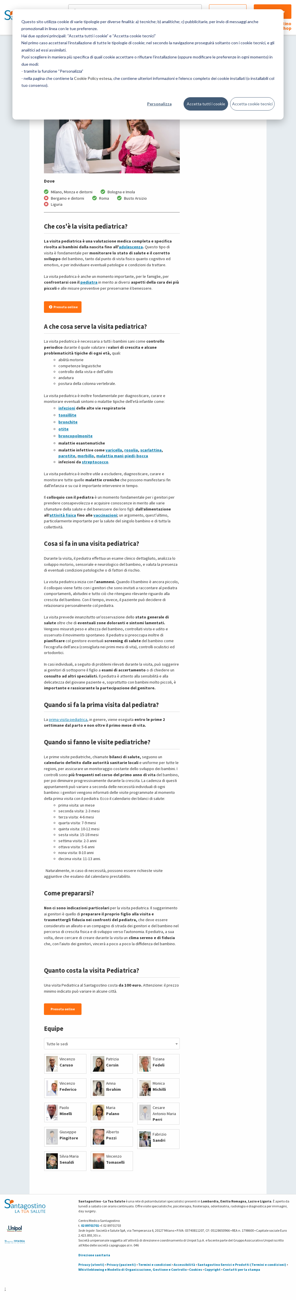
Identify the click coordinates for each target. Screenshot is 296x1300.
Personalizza (159, 103)
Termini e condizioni (154, 1264)
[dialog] (148, 64)
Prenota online (63, 307)
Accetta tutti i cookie (206, 103)
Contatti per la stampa (241, 1269)
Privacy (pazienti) (121, 1264)
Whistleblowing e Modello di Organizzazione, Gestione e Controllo (132, 1269)
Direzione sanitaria (94, 1255)
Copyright (212, 1269)
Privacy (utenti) (91, 1264)
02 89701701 (90, 1225)
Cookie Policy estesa (93, 78)
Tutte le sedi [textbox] (57, 1043)
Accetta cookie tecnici (252, 103)
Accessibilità (184, 1264)
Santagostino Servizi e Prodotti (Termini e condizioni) (241, 1264)
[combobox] (112, 1043)
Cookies (195, 1269)
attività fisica (62, 515)
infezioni (66, 408)
